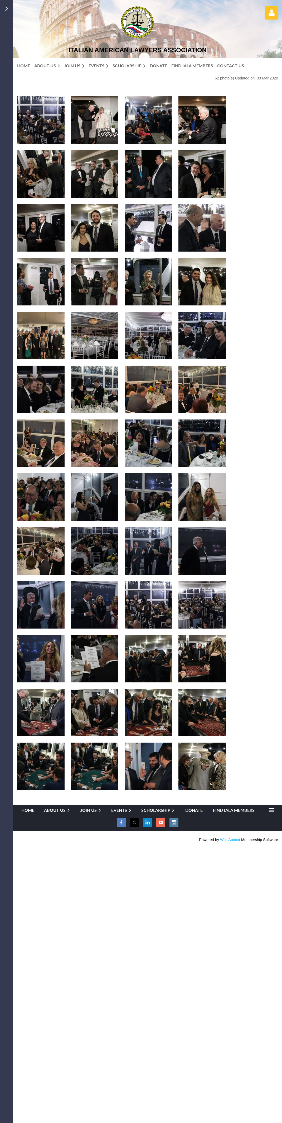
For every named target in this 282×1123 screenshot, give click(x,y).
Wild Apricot (230, 840)
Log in (271, 13)
